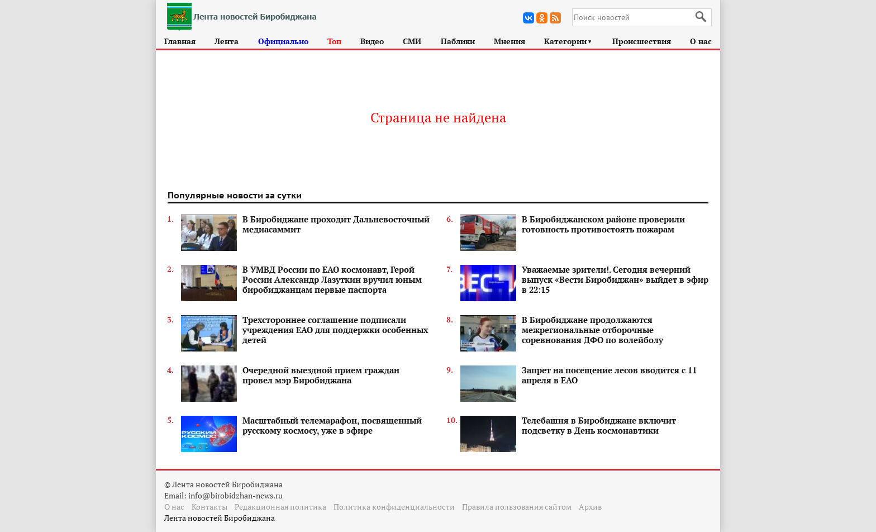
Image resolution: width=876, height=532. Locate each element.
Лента (227, 41)
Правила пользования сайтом (517, 506)
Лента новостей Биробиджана (219, 517)
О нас (701, 41)
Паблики (458, 41)
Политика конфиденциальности (394, 506)
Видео (372, 41)
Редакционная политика (280, 506)
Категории (568, 41)
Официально (283, 41)
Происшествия (641, 41)
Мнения (509, 41)
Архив (590, 506)
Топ (334, 41)
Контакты (209, 506)
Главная (180, 41)
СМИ (412, 41)
